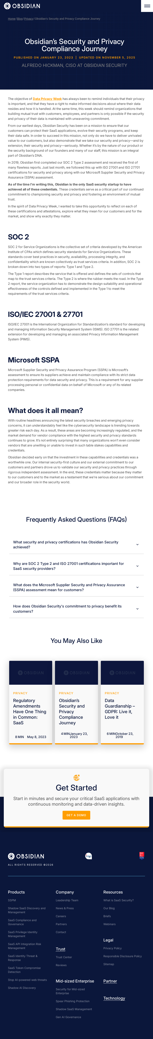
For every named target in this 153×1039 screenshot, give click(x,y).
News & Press (65, 908)
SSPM (12, 900)
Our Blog (109, 908)
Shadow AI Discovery (22, 987)
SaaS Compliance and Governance (22, 922)
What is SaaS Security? (118, 900)
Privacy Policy (112, 948)
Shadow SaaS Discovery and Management (27, 910)
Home (11, 18)
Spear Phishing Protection (72, 1001)
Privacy (28, 18)
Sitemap (108, 964)
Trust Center (64, 957)
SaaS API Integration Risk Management (24, 946)
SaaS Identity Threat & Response (22, 958)
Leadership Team (67, 900)
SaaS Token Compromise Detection (24, 970)
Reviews (61, 965)
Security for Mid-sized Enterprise (70, 991)
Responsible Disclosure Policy (122, 956)
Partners (61, 924)
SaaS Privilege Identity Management (22, 934)
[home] (22, 6)
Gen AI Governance (68, 1017)
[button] (147, 6)
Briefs (107, 916)
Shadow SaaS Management (74, 1009)
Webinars (109, 924)
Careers (61, 916)
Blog (20, 18)
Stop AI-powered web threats (27, 979)
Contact (61, 932)
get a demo (76, 816)
